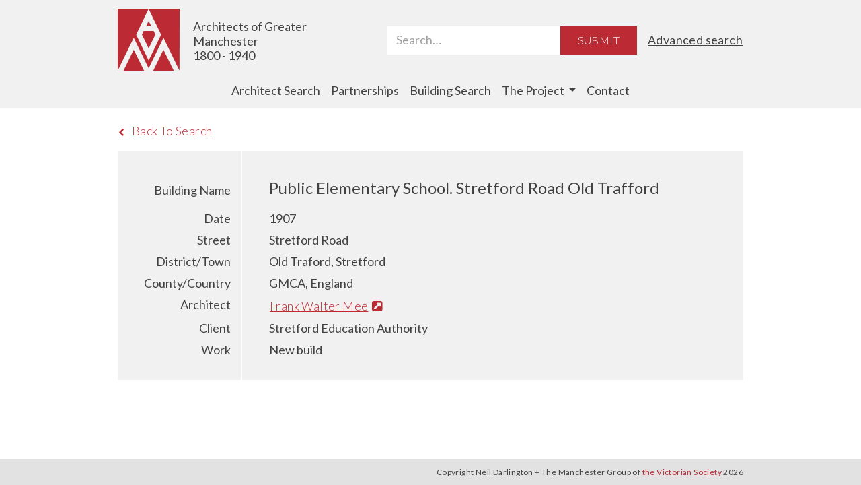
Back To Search (165, 130)
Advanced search (695, 39)
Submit (599, 40)
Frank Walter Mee (326, 305)
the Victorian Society (682, 472)
